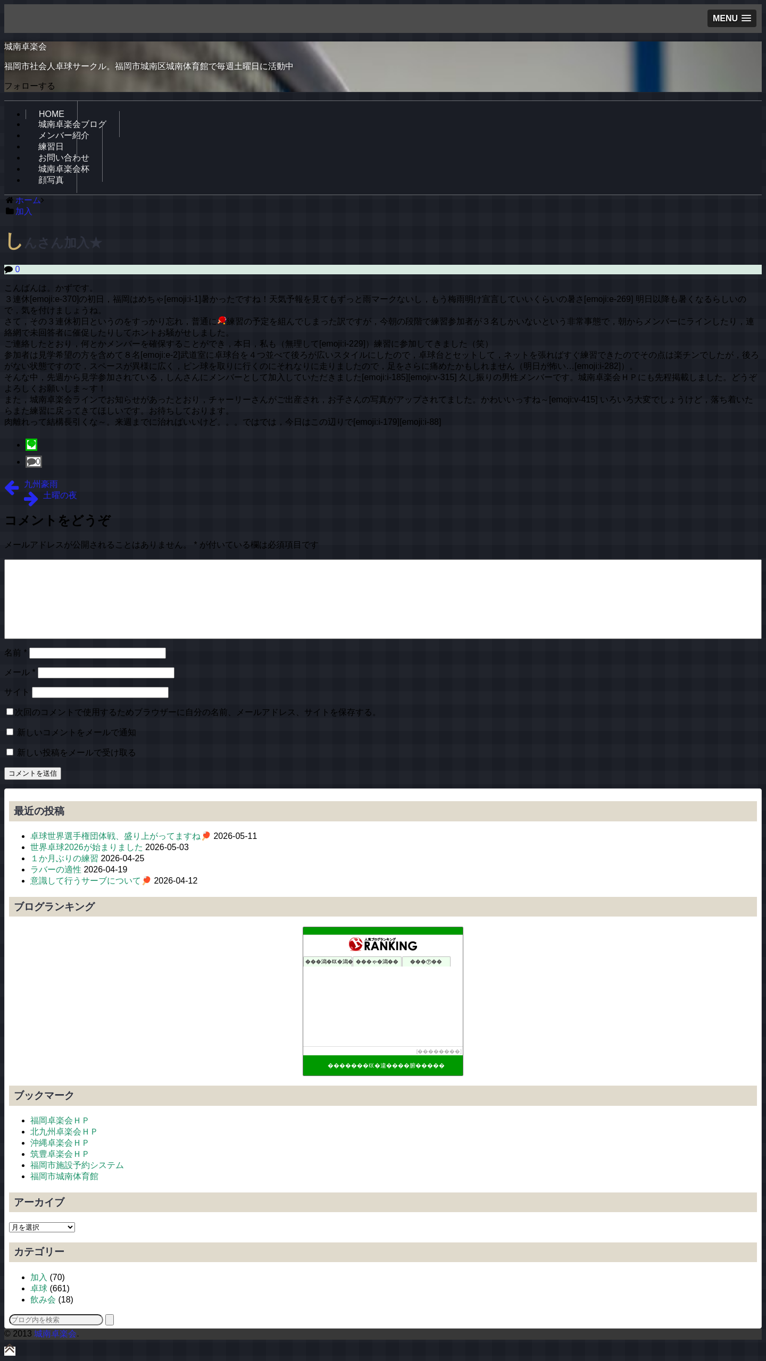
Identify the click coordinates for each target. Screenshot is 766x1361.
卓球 (38, 1288)
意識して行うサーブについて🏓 (91, 880)
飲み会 (43, 1299)
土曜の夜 (60, 495)
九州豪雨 (41, 484)
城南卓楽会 (25, 46)
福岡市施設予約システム (77, 1165)
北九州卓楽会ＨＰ (64, 1131)
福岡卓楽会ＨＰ (60, 1120)
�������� (439, 1051)
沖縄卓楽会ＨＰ (60, 1142)
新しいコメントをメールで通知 (76, 732)
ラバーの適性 (55, 869)
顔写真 (51, 179)
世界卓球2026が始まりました (86, 847)
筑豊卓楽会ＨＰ (60, 1153)
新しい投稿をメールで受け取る (76, 752)
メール (20, 672)
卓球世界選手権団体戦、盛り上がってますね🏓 (120, 836)
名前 (15, 652)
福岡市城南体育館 (64, 1176)
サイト (17, 691)
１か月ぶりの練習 (64, 858)
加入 (38, 1277)
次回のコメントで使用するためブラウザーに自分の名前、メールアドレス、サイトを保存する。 (198, 712)
